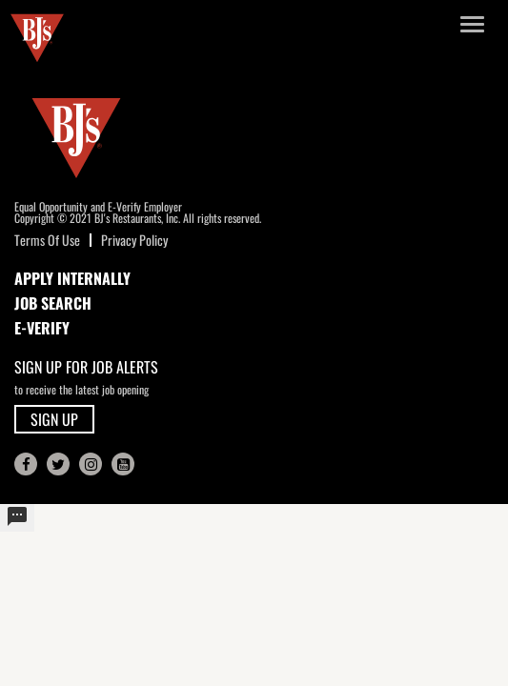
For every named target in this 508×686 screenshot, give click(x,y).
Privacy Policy (134, 240)
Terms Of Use (47, 240)
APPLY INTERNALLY (72, 278)
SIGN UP (54, 419)
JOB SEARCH (52, 303)
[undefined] (17, 518)
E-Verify (42, 327)
